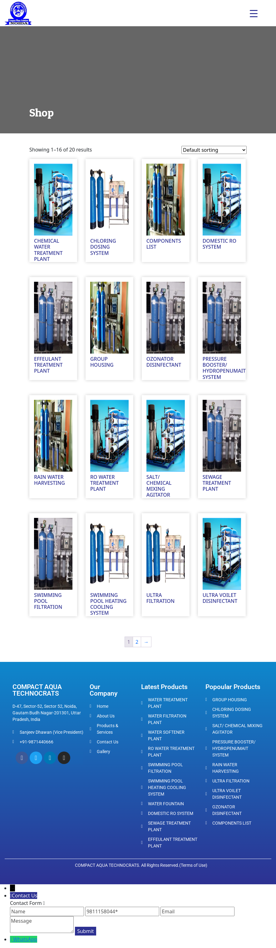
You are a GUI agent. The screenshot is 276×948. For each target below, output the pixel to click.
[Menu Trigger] (253, 13)
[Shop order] (214, 150)
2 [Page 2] (137, 641)
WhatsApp (25, 939)
